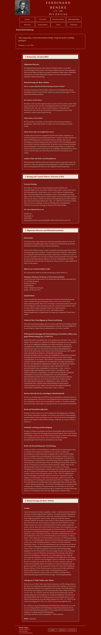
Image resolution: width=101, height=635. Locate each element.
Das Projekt (42, 19)
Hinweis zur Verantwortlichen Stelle (58, 92)
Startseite (27, 19)
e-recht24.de (32, 618)
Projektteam (73, 24)
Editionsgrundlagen (73, 19)
